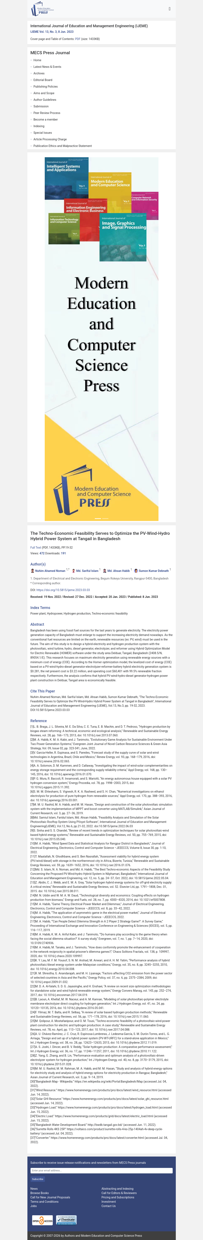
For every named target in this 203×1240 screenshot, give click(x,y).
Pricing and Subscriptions (118, 1197)
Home (37, 60)
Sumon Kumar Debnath (154, 570)
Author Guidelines (45, 99)
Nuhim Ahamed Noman (50, 570)
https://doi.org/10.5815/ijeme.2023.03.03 (63, 590)
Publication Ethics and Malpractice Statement (63, 146)
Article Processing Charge (50, 139)
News (34, 1188)
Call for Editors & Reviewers (119, 1193)
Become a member (46, 119)
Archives (39, 73)
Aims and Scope (44, 93)
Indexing (39, 126)
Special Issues (43, 132)
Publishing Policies (46, 86)
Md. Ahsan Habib (119, 570)
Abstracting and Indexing (118, 1188)
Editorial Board (43, 80)
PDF (78, 39)
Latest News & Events (47, 66)
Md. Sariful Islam (87, 570)
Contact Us (109, 1206)
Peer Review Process (47, 113)
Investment (109, 1201)
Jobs (34, 1206)
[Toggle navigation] (169, 9)
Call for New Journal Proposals (50, 1197)
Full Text (36, 547)
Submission (41, 106)
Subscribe (37, 1179)
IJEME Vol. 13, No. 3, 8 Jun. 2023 (52, 31)
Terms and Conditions (45, 1201)
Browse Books (40, 1193)
